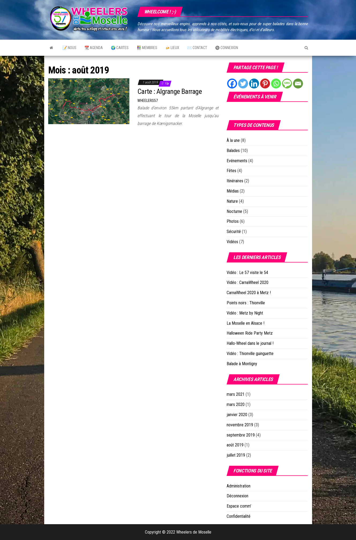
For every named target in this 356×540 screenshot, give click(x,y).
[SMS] (287, 83)
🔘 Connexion (226, 48)
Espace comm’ (239, 506)
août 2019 (235, 444)
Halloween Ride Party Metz (250, 333)
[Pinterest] (265, 83)
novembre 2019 (240, 424)
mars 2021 (236, 394)
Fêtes (231, 170)
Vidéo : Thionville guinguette (250, 353)
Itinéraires (235, 180)
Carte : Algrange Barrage (169, 91)
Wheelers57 (147, 100)
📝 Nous (69, 48)
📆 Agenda (93, 48)
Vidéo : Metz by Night (245, 313)
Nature (232, 201)
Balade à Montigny (242, 363)
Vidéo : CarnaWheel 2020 (247, 282)
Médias (233, 191)
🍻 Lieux (172, 48)
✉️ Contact (197, 48)
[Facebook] (232, 83)
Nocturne (234, 211)
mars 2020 (236, 404)
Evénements (237, 160)
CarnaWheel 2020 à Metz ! (249, 292)
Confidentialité (238, 516)
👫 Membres (147, 48)
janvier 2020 (237, 414)
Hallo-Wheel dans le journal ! (250, 343)
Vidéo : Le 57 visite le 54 (247, 272)
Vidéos (232, 241)
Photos (233, 221)
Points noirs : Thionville (246, 302)
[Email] (298, 83)
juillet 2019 (236, 455)
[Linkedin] (254, 83)
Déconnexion (237, 495)
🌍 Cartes (120, 48)
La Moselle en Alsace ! (245, 323)
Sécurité (234, 231)
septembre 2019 (241, 435)
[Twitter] (243, 83)
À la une (233, 140)
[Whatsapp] (276, 83)
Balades (233, 150)
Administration (238, 486)
